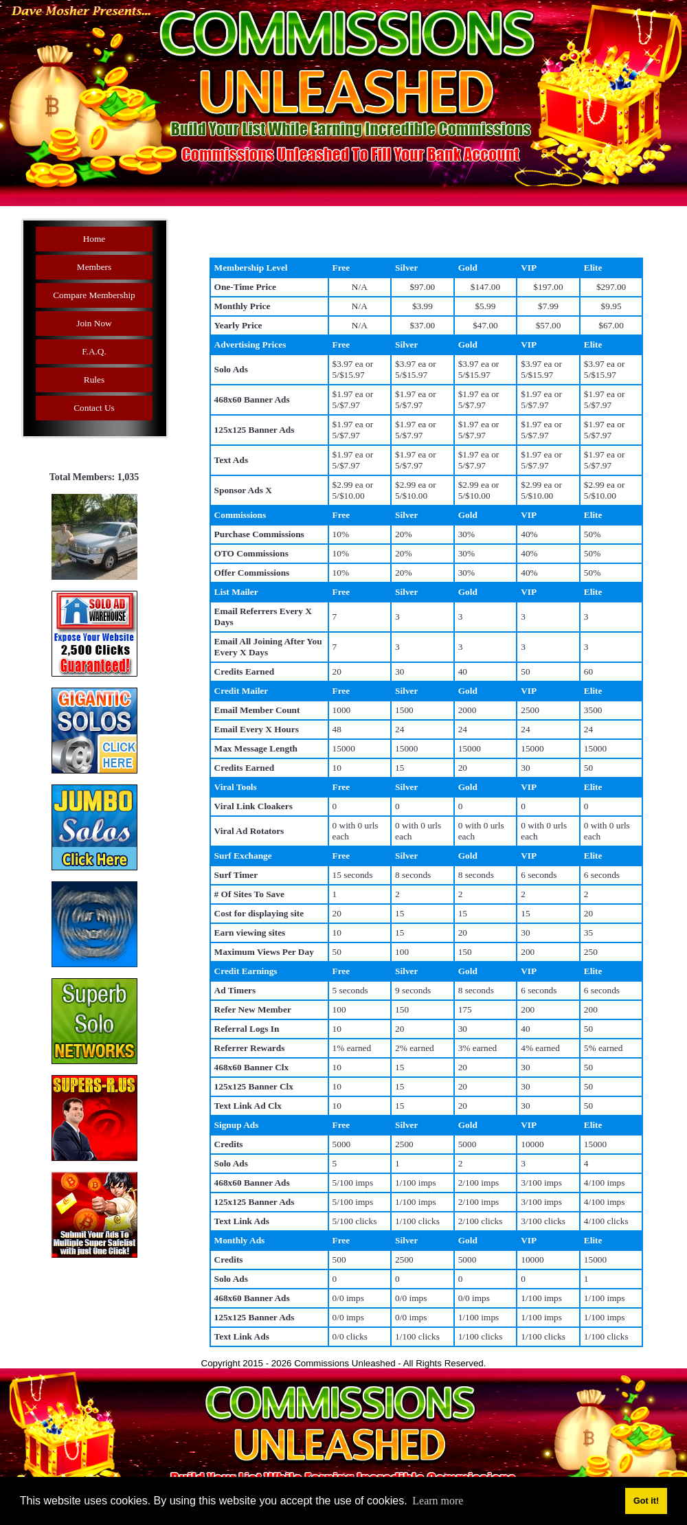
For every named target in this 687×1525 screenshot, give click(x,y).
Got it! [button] (646, 1501)
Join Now (93, 323)
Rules (94, 379)
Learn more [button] (437, 1500)
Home (94, 239)
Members (94, 267)
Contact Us (94, 408)
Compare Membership (94, 295)
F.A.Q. (94, 351)
